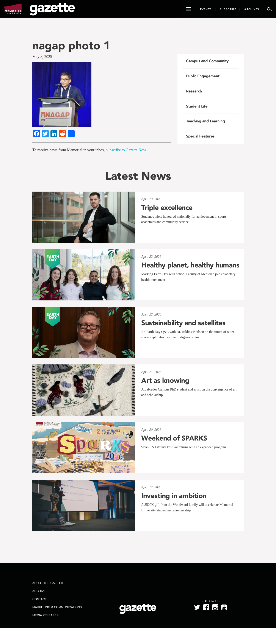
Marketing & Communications (57, 607)
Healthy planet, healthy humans (190, 265)
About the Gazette (48, 583)
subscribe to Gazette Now (126, 150)
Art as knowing (165, 380)
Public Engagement (203, 76)
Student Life (196, 106)
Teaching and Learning (205, 121)
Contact (39, 599)
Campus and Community (207, 61)
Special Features (200, 136)
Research (194, 91)
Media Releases (45, 615)
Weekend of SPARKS (174, 438)
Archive (39, 591)
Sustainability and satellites (183, 323)
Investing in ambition (174, 496)
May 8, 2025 (42, 57)
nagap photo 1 (71, 45)
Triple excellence (167, 208)
